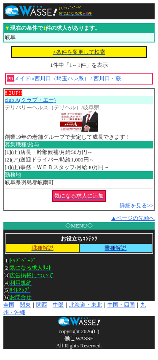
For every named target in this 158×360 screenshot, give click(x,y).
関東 (25, 305)
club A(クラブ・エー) (30, 100)
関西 (41, 305)
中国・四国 (121, 305)
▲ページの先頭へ (133, 218)
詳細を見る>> (136, 205)
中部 (58, 305)
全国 (8, 305)
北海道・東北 (85, 305)
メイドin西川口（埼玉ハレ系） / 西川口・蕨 (67, 78)
